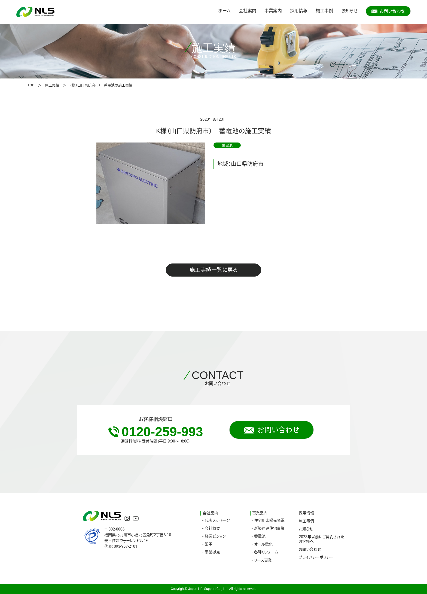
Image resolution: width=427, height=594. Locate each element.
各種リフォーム (266, 552)
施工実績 (52, 85)
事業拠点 (212, 552)
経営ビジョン (215, 536)
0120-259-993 (155, 432)
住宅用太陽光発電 (269, 520)
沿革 (208, 544)
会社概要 (212, 528)
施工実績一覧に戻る (214, 270)
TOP (31, 85)
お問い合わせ (388, 11)
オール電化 (263, 544)
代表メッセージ (217, 520)
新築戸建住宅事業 (269, 528)
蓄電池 (260, 536)
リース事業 (263, 560)
